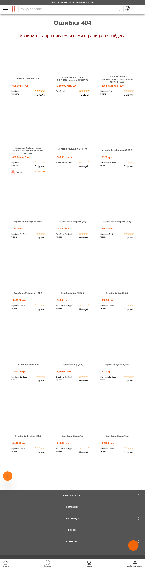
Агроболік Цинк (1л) (72, 436)
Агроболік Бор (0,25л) (72, 293)
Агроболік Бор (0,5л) (117, 293)
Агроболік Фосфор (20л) (28, 436)
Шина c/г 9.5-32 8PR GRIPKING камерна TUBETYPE (72, 78)
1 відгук (41, 94)
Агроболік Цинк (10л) (117, 436)
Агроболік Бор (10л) (28, 364)
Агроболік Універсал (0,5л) (28, 221)
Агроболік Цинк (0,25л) (117, 364)
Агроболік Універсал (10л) (117, 221)
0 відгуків (129, 94)
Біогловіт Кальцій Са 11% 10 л (72, 150)
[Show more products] (7, 476)
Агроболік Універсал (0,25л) (117, 150)
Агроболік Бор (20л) (72, 364)
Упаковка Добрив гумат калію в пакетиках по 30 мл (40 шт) (28, 151)
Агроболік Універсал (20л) (28, 293)
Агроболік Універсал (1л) (72, 221)
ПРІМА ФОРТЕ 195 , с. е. (28, 78)
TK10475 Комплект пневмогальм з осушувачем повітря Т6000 (117, 79)
